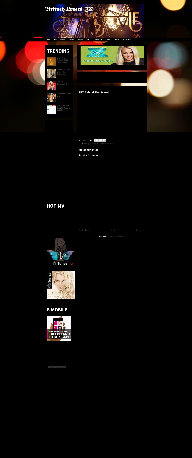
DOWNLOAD (98, 39)
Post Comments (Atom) (117, 236)
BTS (96, 144)
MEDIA (117, 39)
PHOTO (89, 39)
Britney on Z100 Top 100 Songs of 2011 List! (64, 108)
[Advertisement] (108, 76)
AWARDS (71, 39)
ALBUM (62, 39)
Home (112, 230)
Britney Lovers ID (69, 9)
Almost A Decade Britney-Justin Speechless (63, 72)
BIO (55, 39)
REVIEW (80, 39)
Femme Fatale (104, 144)
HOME (48, 39)
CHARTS (108, 39)
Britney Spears (89, 144)
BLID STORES (127, 39)
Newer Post (84, 230)
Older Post (140, 230)
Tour (111, 144)
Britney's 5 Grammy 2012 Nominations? (62, 60)
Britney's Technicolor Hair (63, 83)
